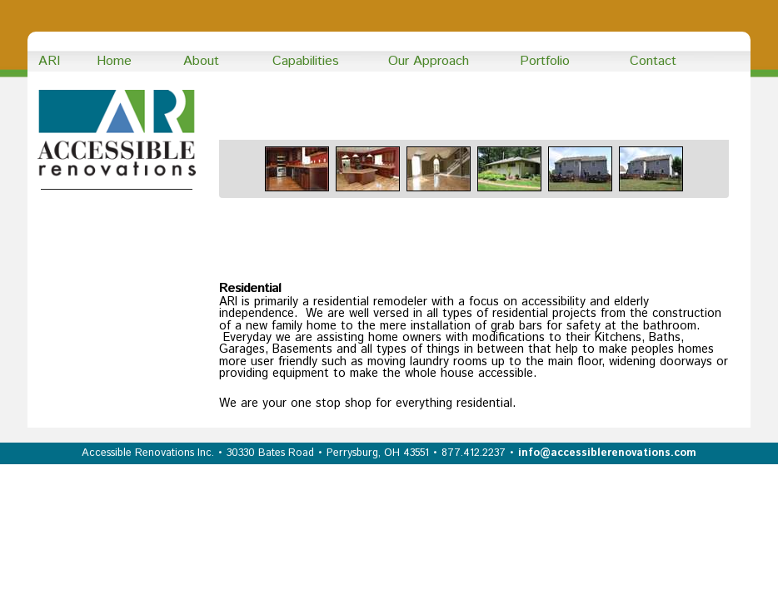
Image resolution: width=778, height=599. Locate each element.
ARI (49, 61)
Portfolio (545, 61)
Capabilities (305, 61)
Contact (653, 61)
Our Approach (428, 61)
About (201, 61)
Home (114, 61)
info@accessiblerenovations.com (607, 453)
